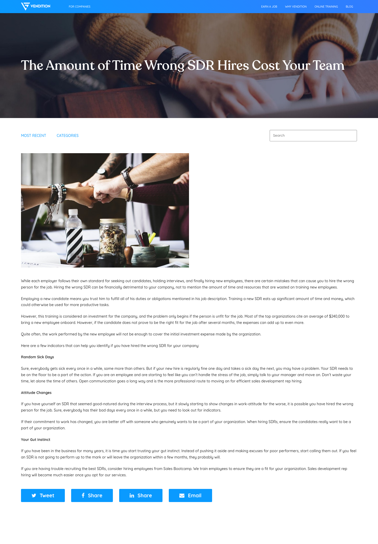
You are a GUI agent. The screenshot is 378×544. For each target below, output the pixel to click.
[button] (43, 495)
